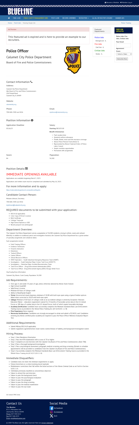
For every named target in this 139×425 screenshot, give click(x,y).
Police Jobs (99, 37)
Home (10, 23)
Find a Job (16, 18)
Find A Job (17, 23)
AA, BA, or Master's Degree (102, 18)
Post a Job (55, 18)
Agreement (120, 48)
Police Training (126, 23)
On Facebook (58, 408)
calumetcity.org (11, 104)
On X (55, 416)
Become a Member (112, 2)
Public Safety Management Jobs (36, 18)
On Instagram (58, 412)
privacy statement (47, 423)
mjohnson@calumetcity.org (58, 112)
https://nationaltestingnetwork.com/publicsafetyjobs (23, 190)
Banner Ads (120, 18)
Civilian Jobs (100, 50)
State (118, 51)
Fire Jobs (98, 44)
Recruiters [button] (84, 18)
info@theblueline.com (18, 418)
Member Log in (127, 2)
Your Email (120, 42)
